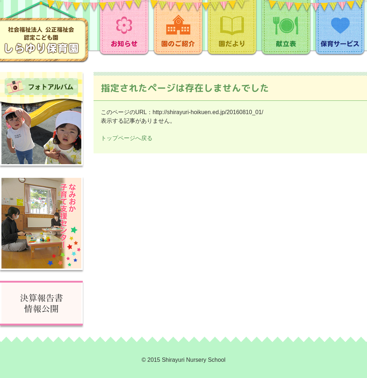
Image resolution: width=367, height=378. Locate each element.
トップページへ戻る (127, 138)
